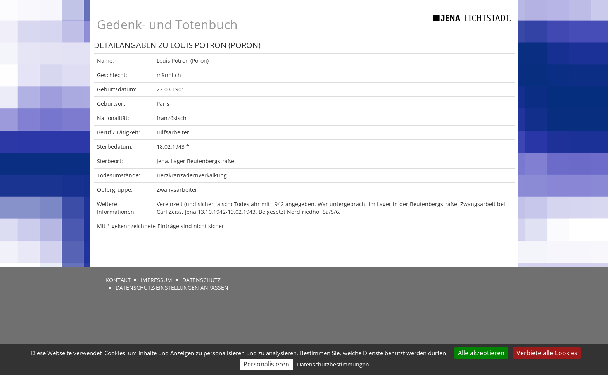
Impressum (156, 280)
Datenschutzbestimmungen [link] (333, 364)
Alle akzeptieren (481, 353)
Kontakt (118, 280)
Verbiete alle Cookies (546, 353)
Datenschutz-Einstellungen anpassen (172, 287)
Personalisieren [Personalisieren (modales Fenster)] (266, 364)
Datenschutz (201, 280)
